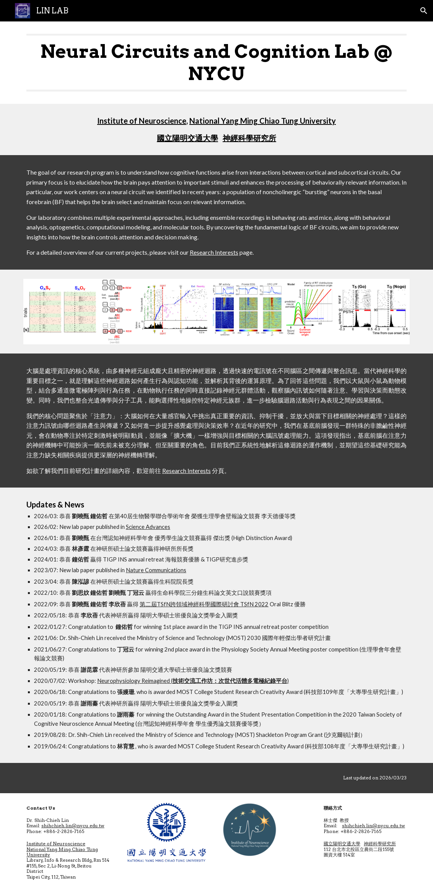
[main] (216, 63)
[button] (424, 11)
